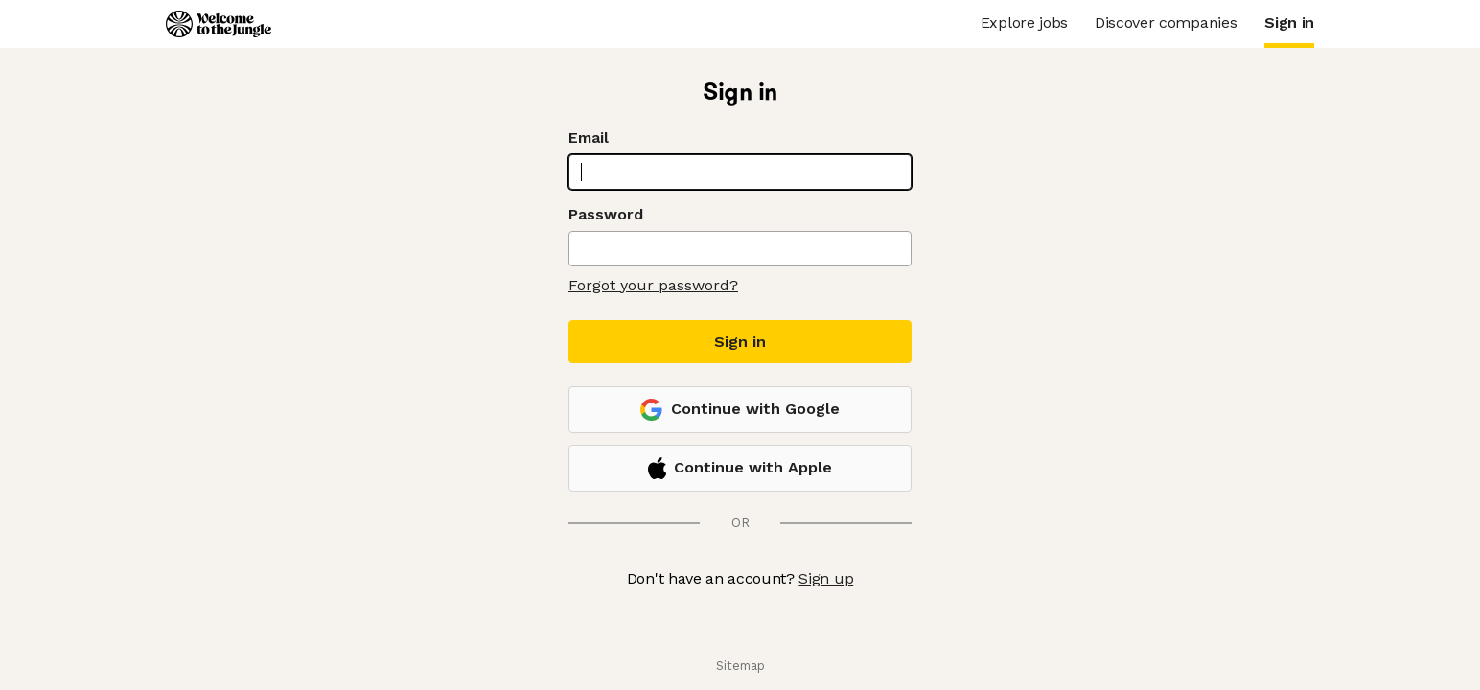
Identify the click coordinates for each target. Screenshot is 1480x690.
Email (588, 137)
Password (605, 214)
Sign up (825, 578)
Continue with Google (739, 410)
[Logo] (218, 24)
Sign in (740, 342)
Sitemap (740, 665)
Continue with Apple (740, 468)
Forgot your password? (653, 285)
